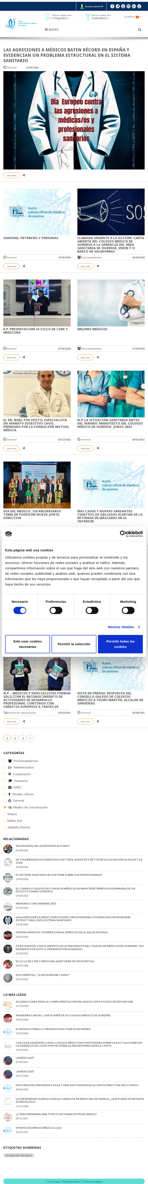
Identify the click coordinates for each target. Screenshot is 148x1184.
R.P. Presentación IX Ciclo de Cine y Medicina (35, 331)
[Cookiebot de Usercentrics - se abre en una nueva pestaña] (123, 533)
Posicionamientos (89, 257)
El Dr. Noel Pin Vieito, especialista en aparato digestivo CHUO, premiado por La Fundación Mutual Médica (36, 425)
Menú (52, 30)
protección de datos (19, 1155)
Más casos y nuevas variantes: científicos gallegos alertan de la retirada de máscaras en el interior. (110, 516)
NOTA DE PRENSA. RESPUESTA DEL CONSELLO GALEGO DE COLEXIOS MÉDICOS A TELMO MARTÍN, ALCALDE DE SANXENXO (110, 698)
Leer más (11, 175)
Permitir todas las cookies (120, 644)
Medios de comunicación (19, 712)
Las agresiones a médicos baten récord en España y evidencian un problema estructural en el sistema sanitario (66, 55)
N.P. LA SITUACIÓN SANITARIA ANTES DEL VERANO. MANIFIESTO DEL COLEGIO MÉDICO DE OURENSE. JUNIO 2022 (110, 423)
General (10, 67)
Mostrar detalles (121, 627)
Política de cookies (72, 1181)
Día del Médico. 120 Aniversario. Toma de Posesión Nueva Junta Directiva (32, 514)
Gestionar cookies (93, 1181)
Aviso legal (54, 1181)
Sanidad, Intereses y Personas (30, 238)
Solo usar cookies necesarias (27, 644)
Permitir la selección (74, 644)
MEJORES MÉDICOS (92, 329)
